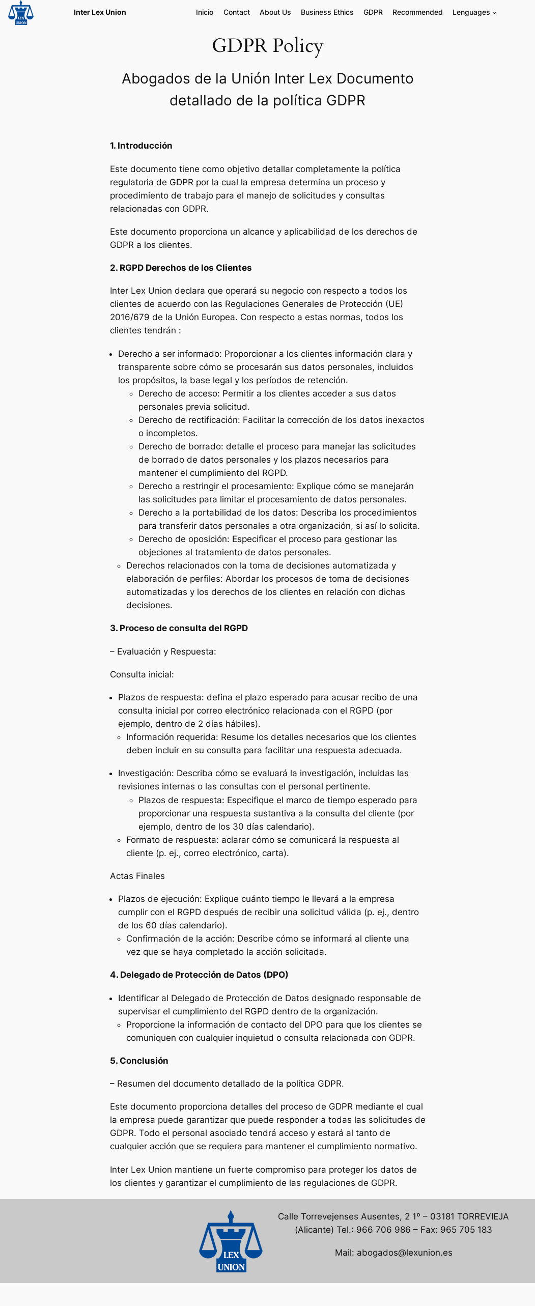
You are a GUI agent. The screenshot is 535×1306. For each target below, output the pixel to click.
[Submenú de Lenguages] (494, 12)
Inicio (204, 12)
